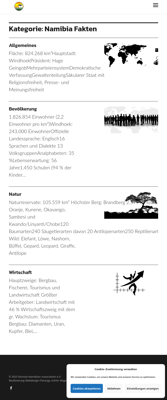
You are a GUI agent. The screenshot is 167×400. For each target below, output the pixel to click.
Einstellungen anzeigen (143, 388)
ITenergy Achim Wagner (54, 380)
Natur (15, 194)
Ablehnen (113, 388)
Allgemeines (22, 45)
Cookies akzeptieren (87, 388)
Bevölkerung (23, 108)
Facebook (11, 388)
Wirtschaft (20, 272)
